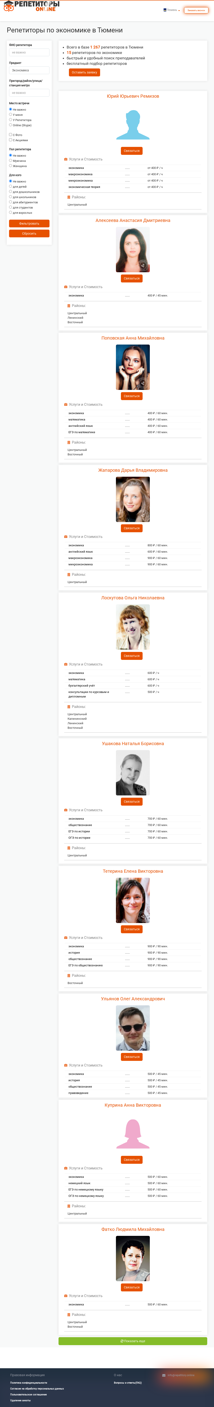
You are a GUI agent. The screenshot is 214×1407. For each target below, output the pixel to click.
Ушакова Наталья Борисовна (133, 743)
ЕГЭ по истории (79, 831)
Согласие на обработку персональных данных (37, 1388)
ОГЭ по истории (79, 837)
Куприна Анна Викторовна (133, 1105)
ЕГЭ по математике (81, 432)
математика (76, 419)
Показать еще (133, 1341)
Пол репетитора (20, 149)
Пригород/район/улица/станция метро (25, 83)
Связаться (132, 151)
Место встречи (19, 103)
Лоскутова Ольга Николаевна (133, 597)
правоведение (78, 1093)
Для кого (15, 175)
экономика (76, 168)
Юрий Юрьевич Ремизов (133, 96)
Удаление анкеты (20, 1400)
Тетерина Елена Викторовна (133, 871)
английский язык (80, 426)
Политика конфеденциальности (28, 1382)
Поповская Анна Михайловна (133, 338)
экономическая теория (84, 187)
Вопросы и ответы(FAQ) (128, 1382)
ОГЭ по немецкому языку (86, 1196)
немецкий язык (79, 1183)
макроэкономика (80, 174)
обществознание (80, 825)
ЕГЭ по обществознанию (85, 965)
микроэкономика (80, 180)
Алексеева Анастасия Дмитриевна (133, 220)
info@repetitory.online (181, 1375)
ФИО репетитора (20, 45)
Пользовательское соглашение (28, 1394)
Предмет (15, 63)
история (74, 952)
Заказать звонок (196, 10)
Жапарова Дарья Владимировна (133, 470)
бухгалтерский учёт (81, 685)
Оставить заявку (84, 72)
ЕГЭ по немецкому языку (85, 1189)
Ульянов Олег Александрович (133, 998)
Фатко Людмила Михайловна (133, 1229)
